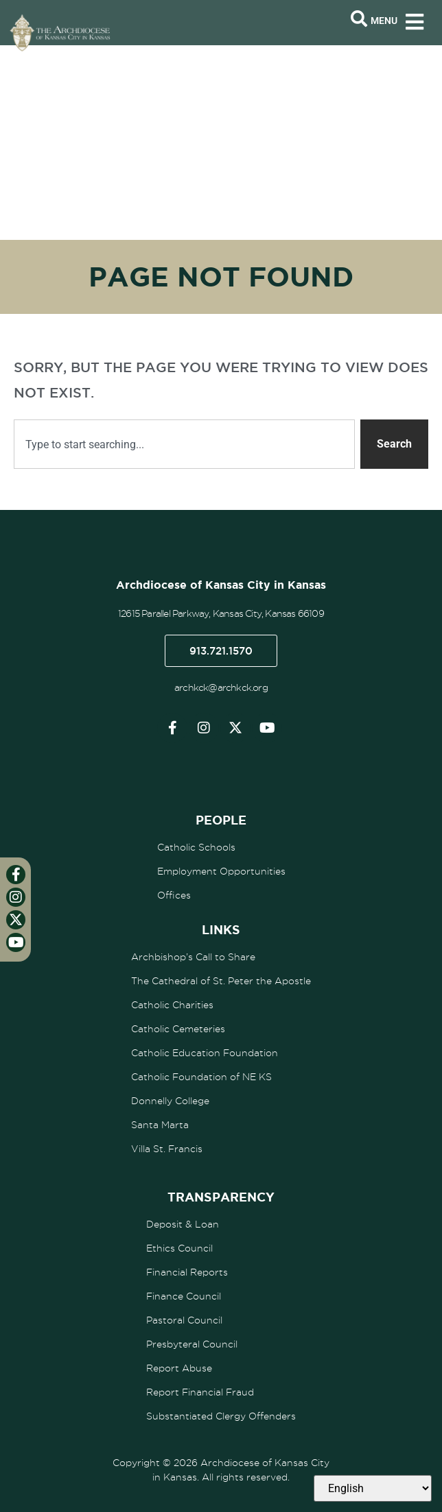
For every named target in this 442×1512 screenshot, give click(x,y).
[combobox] (184, 444)
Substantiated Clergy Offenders (221, 1416)
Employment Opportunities (221, 871)
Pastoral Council (184, 1320)
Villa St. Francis (166, 1148)
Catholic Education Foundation (204, 1052)
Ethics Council (179, 1248)
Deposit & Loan (182, 1224)
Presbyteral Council (191, 1344)
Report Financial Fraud (200, 1392)
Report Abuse (179, 1368)
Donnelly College (170, 1100)
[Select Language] (373, 1488)
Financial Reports (187, 1272)
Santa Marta (160, 1124)
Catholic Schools (196, 847)
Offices (174, 895)
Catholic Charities (172, 1004)
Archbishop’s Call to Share (193, 956)
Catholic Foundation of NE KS (201, 1076)
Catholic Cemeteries (178, 1028)
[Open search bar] (359, 19)
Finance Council (183, 1296)
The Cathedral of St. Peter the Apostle (221, 980)
